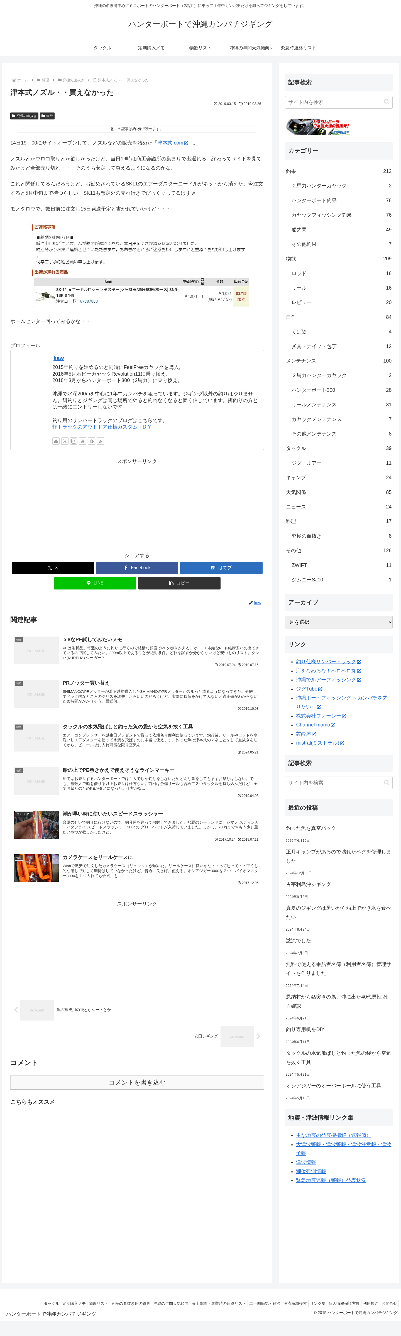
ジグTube (309, 689)
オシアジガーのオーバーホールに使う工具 (333, 1085)
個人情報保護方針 (337, 1303)
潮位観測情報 (311, 1171)
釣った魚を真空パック (311, 828)
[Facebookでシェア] (137, 568)
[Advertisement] (137, 505)
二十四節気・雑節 (249, 1303)
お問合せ (388, 1303)
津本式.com (172, 143)
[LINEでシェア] (95, 583)
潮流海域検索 (282, 1303)
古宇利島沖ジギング (308, 884)
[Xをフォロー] (65, 441)
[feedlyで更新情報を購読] (91, 441)
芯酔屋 (306, 734)
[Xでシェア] (53, 568)
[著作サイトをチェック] (56, 441)
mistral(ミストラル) (320, 743)
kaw (58, 358)
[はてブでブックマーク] (221, 568)
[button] (179, 583)
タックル (19, 1303)
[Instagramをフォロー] (73, 441)
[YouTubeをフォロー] (82, 441)
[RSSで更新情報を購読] (100, 441)
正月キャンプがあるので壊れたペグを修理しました (338, 856)
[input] (339, 102)
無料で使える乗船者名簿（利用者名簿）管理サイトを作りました (338, 968)
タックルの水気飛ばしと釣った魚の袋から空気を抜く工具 (338, 1057)
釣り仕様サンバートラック (328, 661)
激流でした (298, 940)
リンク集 (308, 1303)
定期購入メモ (45, 1303)
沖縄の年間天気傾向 (150, 1303)
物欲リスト (72, 1303)
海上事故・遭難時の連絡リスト (200, 1303)
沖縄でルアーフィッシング (328, 679)
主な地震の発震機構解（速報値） (333, 1135)
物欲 (47, 116)
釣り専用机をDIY (305, 1029)
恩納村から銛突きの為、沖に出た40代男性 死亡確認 (337, 1001)
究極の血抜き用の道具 (107, 1303)
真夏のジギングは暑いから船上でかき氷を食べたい (338, 912)
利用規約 (366, 1303)
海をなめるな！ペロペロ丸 (328, 671)
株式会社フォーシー (321, 716)
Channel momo (315, 725)
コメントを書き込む (137, 1090)
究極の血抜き (24, 116)
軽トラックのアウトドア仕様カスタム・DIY (101, 427)
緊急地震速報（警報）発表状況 (331, 1180)
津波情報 (306, 1162)
